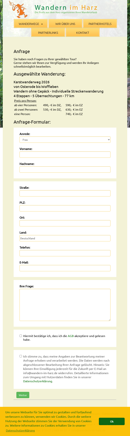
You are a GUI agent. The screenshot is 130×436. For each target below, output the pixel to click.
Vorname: (26, 149)
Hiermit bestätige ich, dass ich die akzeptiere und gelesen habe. (62, 337)
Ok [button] (111, 421)
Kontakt (82, 32)
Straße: (24, 187)
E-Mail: (24, 262)
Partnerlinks (48, 32)
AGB (71, 336)
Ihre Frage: (27, 286)
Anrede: (25, 134)
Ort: (22, 217)
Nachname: (27, 163)
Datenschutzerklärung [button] (20, 430)
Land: (23, 232)
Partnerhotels (100, 24)
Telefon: (25, 247)
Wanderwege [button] (31, 24)
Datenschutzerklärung (37, 381)
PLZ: (22, 202)
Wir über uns (65, 24)
